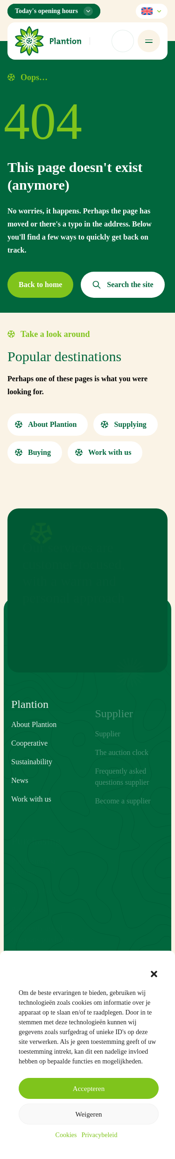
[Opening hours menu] (53, 11)
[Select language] (152, 11)
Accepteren (89, 1088)
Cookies (66, 1135)
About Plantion (33, 738)
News (19, 794)
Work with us (31, 812)
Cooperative (29, 757)
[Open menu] (149, 41)
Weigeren (88, 1114)
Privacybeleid (99, 1135)
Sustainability (31, 775)
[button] (154, 974)
